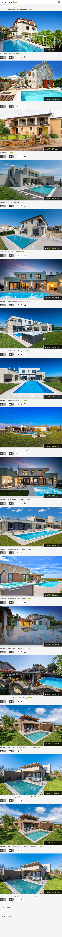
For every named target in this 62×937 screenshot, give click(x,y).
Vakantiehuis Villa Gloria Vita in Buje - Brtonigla (13, 648)
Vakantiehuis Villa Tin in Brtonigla (9, 251)
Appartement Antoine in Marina (9, 53)
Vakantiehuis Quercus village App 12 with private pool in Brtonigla (18, 896)
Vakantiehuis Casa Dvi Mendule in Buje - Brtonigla (14, 698)
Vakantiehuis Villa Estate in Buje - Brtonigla (12, 499)
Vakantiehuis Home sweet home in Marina (12, 103)
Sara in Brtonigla (4, 152)
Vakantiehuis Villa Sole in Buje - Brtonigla (11, 351)
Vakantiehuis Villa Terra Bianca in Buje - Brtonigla (14, 450)
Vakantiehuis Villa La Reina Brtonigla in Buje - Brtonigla (15, 549)
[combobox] (8, 5)
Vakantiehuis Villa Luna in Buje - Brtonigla (11, 400)
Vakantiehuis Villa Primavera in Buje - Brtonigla (13, 301)
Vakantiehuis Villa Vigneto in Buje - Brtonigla (12, 598)
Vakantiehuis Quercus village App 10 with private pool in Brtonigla (18, 846)
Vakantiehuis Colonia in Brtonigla (9, 202)
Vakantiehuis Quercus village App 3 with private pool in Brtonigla (18, 797)
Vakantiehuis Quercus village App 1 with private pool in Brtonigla (18, 747)
